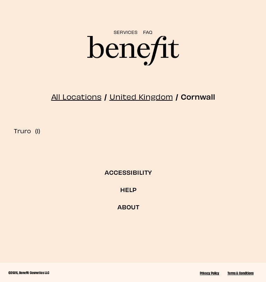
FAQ (147, 31)
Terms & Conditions (241, 272)
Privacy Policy (209, 272)
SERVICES (126, 31)
